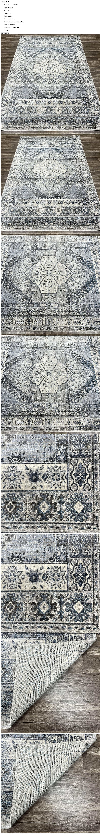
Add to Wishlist (5, 33)
